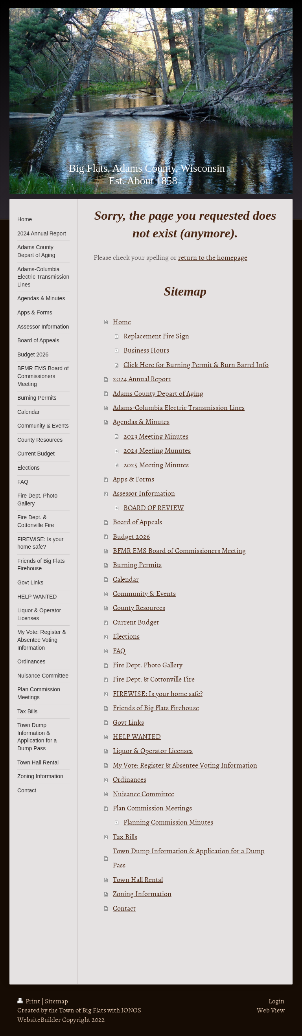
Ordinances (129, 779)
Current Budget (136, 622)
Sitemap (56, 1001)
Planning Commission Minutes (168, 822)
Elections (126, 636)
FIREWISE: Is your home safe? (158, 693)
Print (29, 1001)
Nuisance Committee (143, 793)
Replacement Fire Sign (156, 336)
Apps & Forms (133, 479)
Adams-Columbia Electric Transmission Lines (179, 407)
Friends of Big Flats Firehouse (156, 707)
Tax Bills (125, 836)
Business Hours (146, 350)
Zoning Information (142, 893)
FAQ (119, 650)
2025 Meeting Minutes (156, 464)
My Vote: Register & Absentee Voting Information (185, 765)
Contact (124, 908)
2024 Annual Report (142, 378)
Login (277, 1001)
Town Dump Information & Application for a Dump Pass (189, 857)
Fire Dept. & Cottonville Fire (154, 679)
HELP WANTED (137, 736)
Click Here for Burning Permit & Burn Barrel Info (196, 364)
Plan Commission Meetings (152, 808)
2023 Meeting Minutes (155, 436)
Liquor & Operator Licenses (153, 750)
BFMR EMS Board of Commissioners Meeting (179, 550)
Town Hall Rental (138, 879)
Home (122, 321)
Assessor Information (144, 493)
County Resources (139, 607)
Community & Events (144, 593)
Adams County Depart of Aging (158, 393)
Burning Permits (137, 564)
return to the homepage (212, 257)
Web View (271, 1010)
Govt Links (128, 722)
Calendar (126, 579)
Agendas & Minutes (141, 421)
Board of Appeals (137, 521)
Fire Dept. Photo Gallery (147, 664)
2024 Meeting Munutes (157, 450)
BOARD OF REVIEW (153, 507)
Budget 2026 (131, 536)
